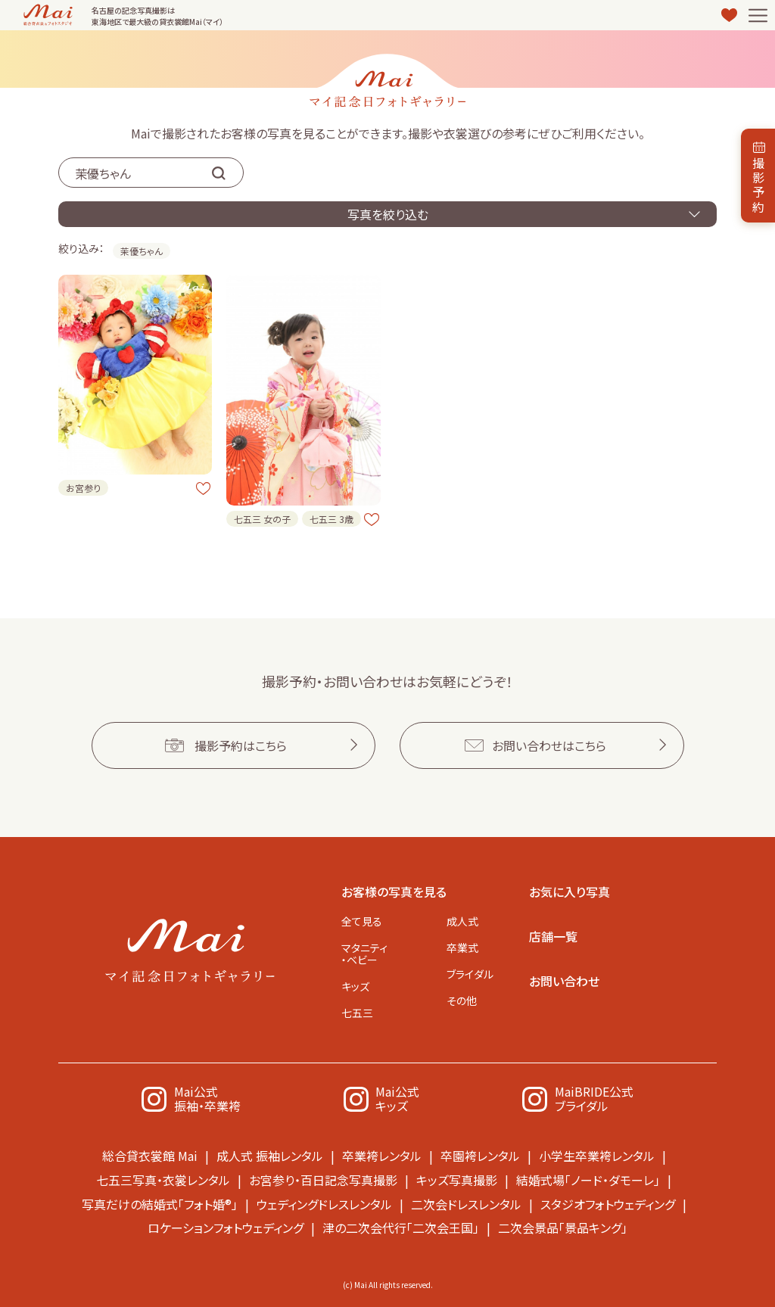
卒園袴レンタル (480, 1156)
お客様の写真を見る (394, 891)
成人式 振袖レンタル (269, 1156)
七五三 (357, 1012)
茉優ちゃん (141, 250)
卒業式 (462, 946)
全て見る (361, 920)
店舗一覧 (553, 935)
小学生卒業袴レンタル (597, 1156)
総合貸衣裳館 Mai (150, 1156)
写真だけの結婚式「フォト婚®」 (160, 1202)
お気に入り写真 (569, 891)
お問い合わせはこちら (549, 745)
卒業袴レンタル (382, 1156)
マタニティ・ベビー (364, 952)
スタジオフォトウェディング (607, 1202)
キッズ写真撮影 (456, 1179)
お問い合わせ (564, 980)
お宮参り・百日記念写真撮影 (323, 1179)
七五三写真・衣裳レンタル (163, 1179)
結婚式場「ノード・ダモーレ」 (588, 1179)
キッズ (355, 985)
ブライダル (470, 974)
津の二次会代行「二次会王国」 (400, 1226)
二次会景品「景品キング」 (562, 1226)
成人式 (462, 920)
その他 (462, 1000)
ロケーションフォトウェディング (225, 1226)
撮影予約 (758, 185)
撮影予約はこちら (241, 745)
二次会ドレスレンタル (466, 1202)
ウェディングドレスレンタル (324, 1202)
